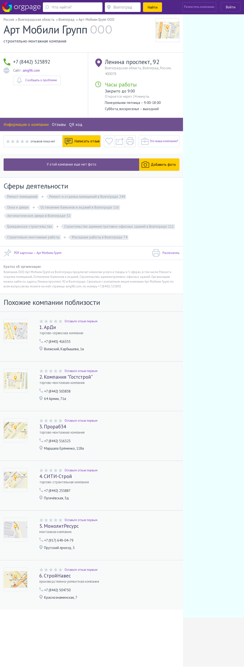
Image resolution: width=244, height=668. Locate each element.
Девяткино (80, 647)
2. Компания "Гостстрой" (66, 377)
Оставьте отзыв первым (81, 321)
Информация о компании (26, 124)
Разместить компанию (199, 7)
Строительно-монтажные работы (33, 237)
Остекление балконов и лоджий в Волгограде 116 (80, 207)
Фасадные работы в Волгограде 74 (99, 237)
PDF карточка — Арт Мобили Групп (32, 253)
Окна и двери (18, 207)
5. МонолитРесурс (59, 526)
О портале (31, 640)
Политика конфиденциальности (125, 640)
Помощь (15, 640)
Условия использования (84, 640)
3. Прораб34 (52, 426)
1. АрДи (47, 327)
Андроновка (35, 647)
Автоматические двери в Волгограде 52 (38, 215)
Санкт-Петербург (56, 647)
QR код (75, 124)
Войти (230, 7)
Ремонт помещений (22, 196)
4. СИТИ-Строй (55, 476)
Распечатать (165, 253)
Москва (15, 647)
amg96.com (31, 70)
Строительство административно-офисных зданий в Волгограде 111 (119, 226)
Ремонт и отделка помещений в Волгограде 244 (87, 196)
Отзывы (59, 124)
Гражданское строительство (29, 226)
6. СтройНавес (55, 575)
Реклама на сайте (53, 640)
